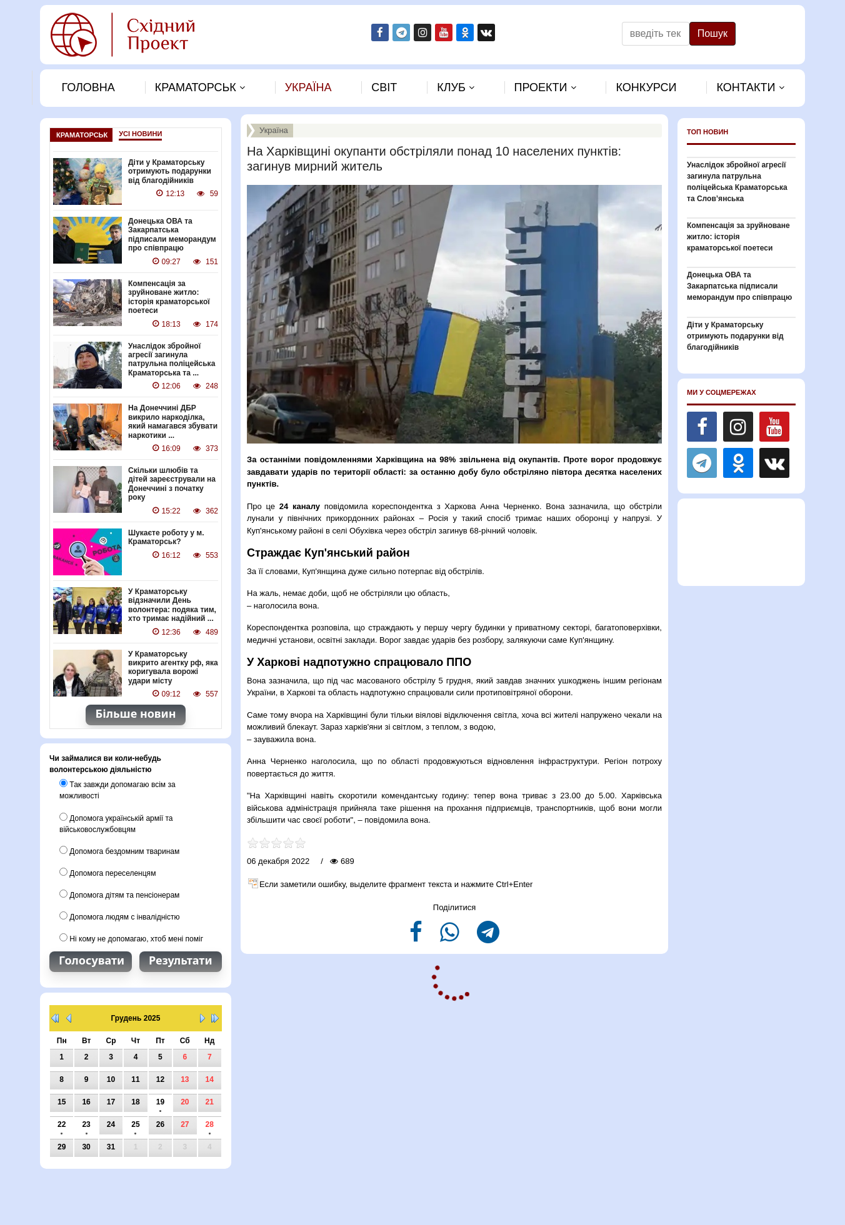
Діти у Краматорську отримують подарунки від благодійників (169, 171)
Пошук (713, 33)
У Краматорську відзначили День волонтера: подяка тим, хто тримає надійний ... (172, 604)
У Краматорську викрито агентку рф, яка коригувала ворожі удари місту (173, 666)
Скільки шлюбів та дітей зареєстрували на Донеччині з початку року (172, 483)
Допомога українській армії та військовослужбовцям (115, 822)
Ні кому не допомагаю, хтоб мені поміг (131, 937)
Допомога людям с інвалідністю (119, 915)
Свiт (384, 87)
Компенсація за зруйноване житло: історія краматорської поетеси (168, 297)
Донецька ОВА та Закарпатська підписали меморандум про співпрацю (172, 234)
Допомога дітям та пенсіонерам (119, 893)
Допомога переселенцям (107, 871)
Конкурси (646, 87)
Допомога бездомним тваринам (119, 850)
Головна (87, 87)
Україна (308, 87)
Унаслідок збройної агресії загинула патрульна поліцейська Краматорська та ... (171, 359)
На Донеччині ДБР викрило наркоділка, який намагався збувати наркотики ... (173, 421)
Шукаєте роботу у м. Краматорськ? (166, 536)
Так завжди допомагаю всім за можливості (117, 789)
